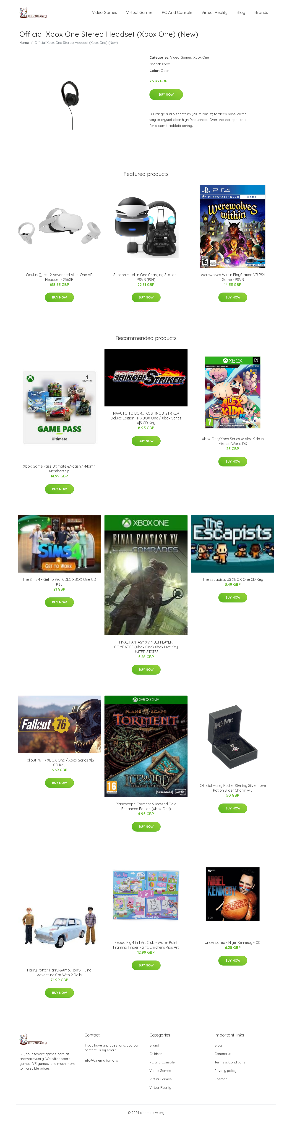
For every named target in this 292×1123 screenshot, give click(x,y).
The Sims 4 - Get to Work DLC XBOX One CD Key (59, 584)
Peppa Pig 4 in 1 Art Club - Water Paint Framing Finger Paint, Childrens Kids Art (146, 947)
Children (155, 1056)
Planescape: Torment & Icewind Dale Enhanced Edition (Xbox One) (146, 808)
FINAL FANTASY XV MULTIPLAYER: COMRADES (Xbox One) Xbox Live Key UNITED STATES (146, 649)
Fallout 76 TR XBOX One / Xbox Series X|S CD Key (59, 765)
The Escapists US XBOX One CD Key (233, 582)
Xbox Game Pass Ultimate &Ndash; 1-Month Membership (59, 471)
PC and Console (177, 13)
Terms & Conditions (229, 1065)
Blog (241, 13)
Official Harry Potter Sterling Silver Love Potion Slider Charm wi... (233, 790)
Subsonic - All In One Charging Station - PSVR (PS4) (146, 279)
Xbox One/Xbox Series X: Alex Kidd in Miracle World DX (233, 443)
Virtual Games (139, 13)
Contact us (223, 1056)
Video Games (104, 13)
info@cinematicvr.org (101, 1063)
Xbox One (201, 60)
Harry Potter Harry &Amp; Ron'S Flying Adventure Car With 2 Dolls (59, 974)
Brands (261, 13)
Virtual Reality (214, 13)
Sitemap (220, 1081)
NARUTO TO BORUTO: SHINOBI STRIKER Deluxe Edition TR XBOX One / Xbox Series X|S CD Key (146, 421)
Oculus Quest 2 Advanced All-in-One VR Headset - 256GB (59, 279)
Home (24, 45)
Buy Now (166, 97)
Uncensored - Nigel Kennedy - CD (233, 945)
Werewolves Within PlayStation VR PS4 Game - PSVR (233, 279)
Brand (154, 1048)
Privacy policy (225, 1073)
